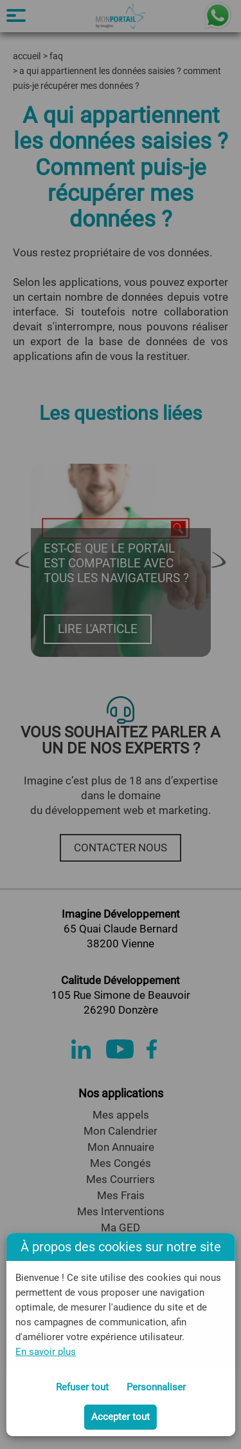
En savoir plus (45, 1352)
